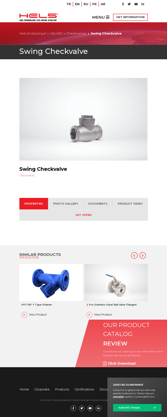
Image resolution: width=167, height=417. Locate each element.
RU (86, 4)
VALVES (56, 33)
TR (68, 4)
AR (103, 4)
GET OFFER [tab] (83, 215)
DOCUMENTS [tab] (97, 203)
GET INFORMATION (130, 17)
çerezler (118, 396)
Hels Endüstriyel (32, 33)
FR (94, 4)
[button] (134, 255)
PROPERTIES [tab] (33, 203)
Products (62, 389)
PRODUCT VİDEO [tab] (130, 203)
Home (24, 389)
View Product (34, 315)
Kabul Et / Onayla (129, 407)
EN (77, 4)
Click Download (119, 363)
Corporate (42, 389)
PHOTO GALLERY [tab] (65, 203)
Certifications (84, 389)
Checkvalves (76, 33)
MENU (100, 17)
